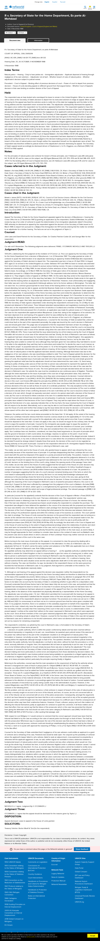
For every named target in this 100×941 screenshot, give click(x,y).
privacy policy (31, 937)
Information (38, 40)
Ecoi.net (54, 864)
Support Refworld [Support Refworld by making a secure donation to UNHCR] (90, 8)
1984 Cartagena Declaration (11, 899)
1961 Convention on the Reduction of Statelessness (15, 881)
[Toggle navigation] (94, 7)
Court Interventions (35, 877)
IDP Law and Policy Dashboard (82, 876)
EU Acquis (8, 925)
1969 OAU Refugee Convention (12, 893)
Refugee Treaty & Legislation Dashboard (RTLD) (83, 889)
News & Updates (57, 877)
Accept (92, 936)
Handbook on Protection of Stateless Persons (37, 890)
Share (22, 33)
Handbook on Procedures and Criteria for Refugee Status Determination (38, 883)
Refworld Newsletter (59, 884)
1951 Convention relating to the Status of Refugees (14, 866)
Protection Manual (58, 880)
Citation (10, 33)
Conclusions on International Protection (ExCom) (37, 868)
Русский (62, 2)
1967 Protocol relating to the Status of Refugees (14, 887)
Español (54, 2)
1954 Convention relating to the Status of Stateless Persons (14, 874)
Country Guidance (35, 874)
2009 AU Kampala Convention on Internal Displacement (13, 912)
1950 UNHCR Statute (13, 862)
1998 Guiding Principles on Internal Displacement (15, 905)
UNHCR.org (79, 902)
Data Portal (79, 868)
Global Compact (81, 871)
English (47, 2)
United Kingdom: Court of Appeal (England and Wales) (38, 26)
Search (85, 8)
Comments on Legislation (37, 862)
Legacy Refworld (57, 873)
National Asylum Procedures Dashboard (83, 882)
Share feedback (82, 849)
